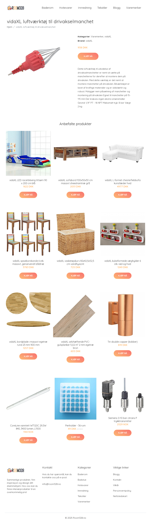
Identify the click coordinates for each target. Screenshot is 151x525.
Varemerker (133, 8)
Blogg (116, 8)
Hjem (9, 29)
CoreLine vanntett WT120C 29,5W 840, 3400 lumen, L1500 (28, 429)
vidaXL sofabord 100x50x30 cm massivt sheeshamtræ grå (75, 184)
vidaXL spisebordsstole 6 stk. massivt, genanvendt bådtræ (28, 264)
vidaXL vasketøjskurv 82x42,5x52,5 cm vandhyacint (75, 264)
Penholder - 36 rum (75, 427)
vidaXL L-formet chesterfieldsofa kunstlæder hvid (123, 184)
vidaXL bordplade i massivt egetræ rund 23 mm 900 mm (28, 345)
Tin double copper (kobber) (123, 343)
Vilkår (116, 487)
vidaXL (108, 38)
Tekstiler (102, 8)
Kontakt (117, 481)
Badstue (82, 481)
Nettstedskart (120, 498)
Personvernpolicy (122, 492)
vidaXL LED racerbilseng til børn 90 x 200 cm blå (28, 184)
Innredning (84, 8)
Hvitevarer (65, 8)
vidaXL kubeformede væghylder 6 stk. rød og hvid (122, 264)
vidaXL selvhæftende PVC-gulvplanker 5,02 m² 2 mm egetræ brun (75, 346)
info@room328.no (51, 486)
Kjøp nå (88, 58)
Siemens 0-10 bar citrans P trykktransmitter (122, 422)
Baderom (47, 8)
